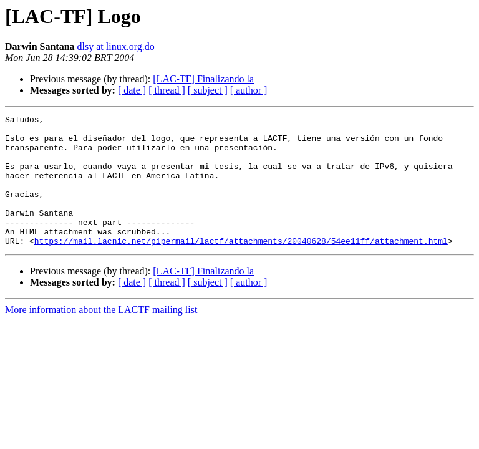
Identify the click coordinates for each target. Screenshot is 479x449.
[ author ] (249, 90)
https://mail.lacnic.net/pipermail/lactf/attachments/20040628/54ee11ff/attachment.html (241, 267)
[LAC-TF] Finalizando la (203, 79)
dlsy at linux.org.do (116, 46)
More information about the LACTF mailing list (101, 336)
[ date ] (132, 90)
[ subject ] (208, 90)
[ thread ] (166, 90)
